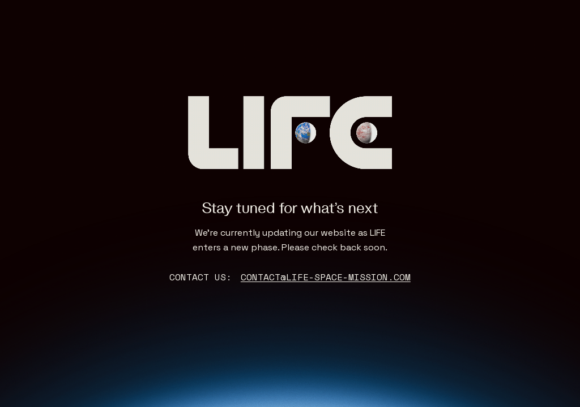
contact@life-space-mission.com (326, 277)
